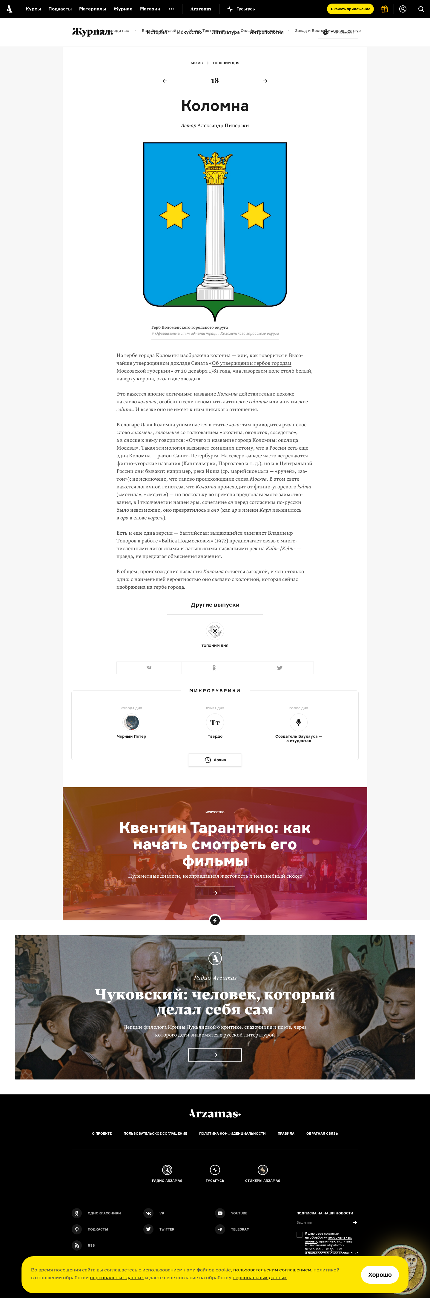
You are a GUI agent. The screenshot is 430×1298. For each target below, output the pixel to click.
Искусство (189, 32)
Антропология (267, 32)
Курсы (33, 9)
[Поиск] (421, 9)
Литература (226, 32)
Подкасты (60, 9)
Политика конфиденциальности (232, 1133)
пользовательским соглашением (272, 1270)
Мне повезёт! (342, 32)
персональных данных (117, 1277)
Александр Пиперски (223, 125)
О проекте (102, 1133)
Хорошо (380, 1274)
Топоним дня (226, 63)
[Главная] (215, 1113)
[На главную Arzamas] (9, 9)
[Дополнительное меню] (171, 9)
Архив (197, 63)
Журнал (123, 9)
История (157, 32)
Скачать (350, 9)
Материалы (92, 9)
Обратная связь (322, 1133)
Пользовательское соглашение (155, 1133)
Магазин (150, 9)
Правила (286, 1133)
